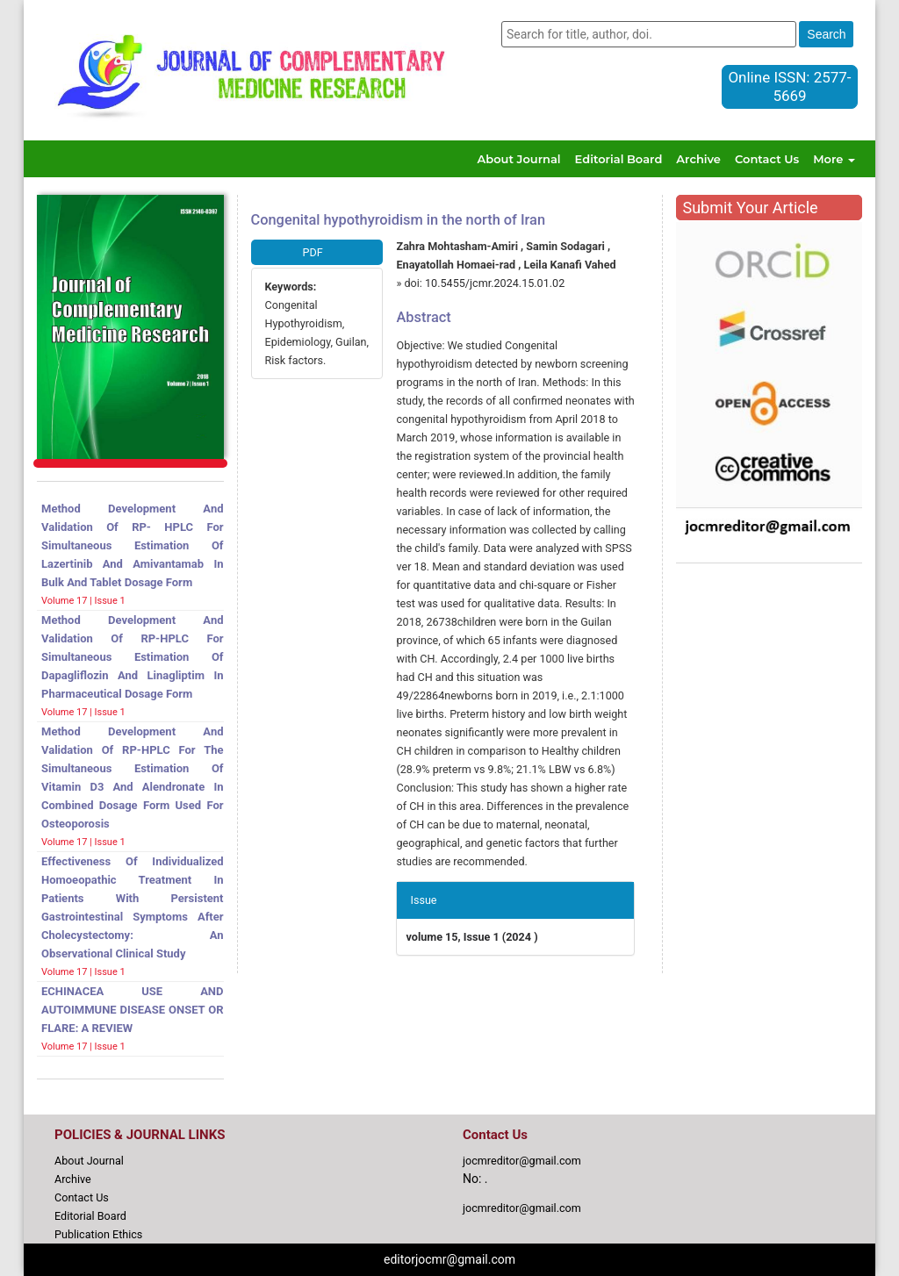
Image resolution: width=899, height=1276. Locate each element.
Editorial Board (619, 159)
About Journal (519, 159)
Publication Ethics (98, 1234)
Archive (698, 159)
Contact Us (767, 159)
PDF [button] (313, 252)
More (834, 159)
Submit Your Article (750, 207)
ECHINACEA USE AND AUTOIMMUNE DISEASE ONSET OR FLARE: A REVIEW (132, 1010)
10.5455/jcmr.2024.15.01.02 (495, 283)
